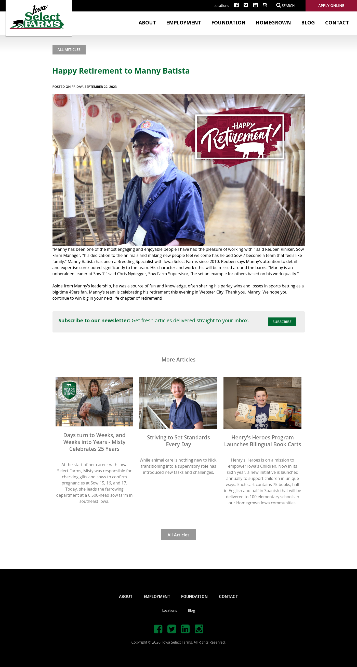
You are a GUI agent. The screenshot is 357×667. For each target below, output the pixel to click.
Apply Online (331, 5)
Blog (308, 23)
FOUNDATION (194, 596)
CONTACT (228, 596)
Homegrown (273, 23)
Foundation (228, 23)
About (147, 23)
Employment (183, 23)
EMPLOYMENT (157, 596)
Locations (221, 5)
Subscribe (282, 321)
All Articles (69, 49)
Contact (337, 23)
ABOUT (126, 596)
